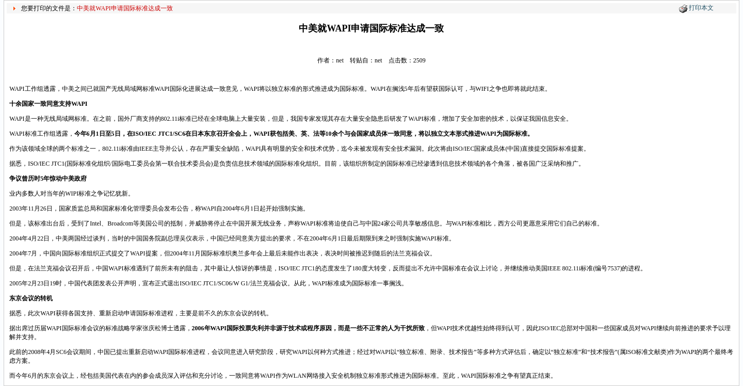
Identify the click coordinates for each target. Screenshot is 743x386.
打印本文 (701, 7)
